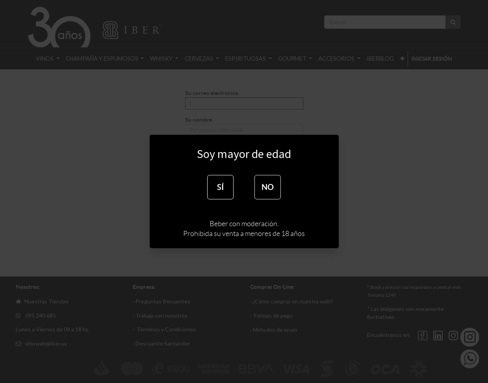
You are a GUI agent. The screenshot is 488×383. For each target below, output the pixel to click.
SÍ (220, 187)
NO (268, 187)
